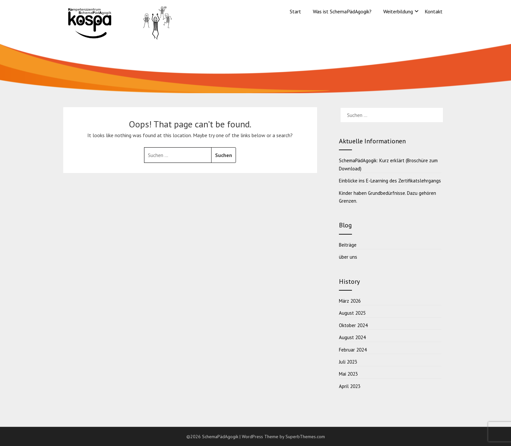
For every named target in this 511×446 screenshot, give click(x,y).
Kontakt (434, 11)
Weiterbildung (398, 11)
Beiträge (348, 245)
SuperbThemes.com (305, 436)
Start (295, 11)
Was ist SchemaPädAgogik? (342, 11)
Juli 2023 (348, 362)
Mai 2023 (348, 374)
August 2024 (352, 337)
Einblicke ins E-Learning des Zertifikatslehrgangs (390, 181)
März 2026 (350, 301)
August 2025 (352, 313)
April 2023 (349, 386)
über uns (348, 257)
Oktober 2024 (353, 325)
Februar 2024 (353, 350)
